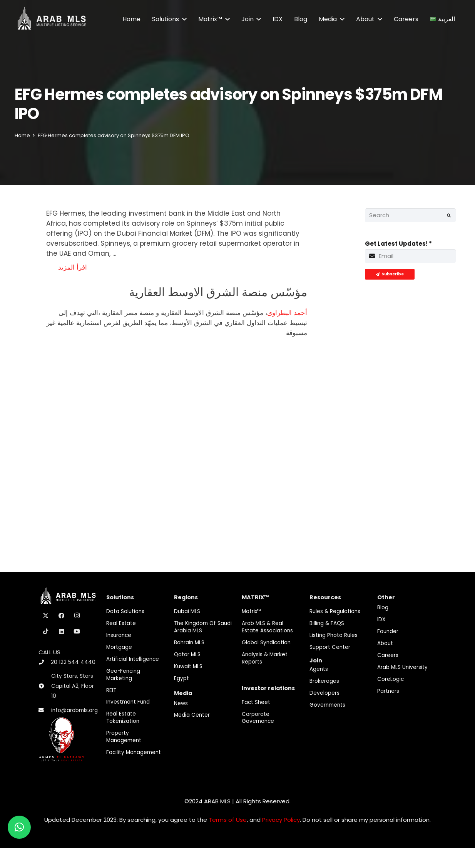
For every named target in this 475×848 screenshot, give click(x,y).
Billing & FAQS (326, 623)
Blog (382, 607)
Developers (324, 693)
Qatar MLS (187, 654)
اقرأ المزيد (72, 267)
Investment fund (128, 702)
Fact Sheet (256, 702)
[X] (45, 615)
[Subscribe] (390, 274)
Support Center (329, 647)
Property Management (123, 736)
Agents (318, 669)
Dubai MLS (187, 611)
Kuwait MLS (188, 666)
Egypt (181, 678)
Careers (387, 655)
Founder (387, 631)
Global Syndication (266, 642)
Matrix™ (251, 611)
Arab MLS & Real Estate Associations (267, 627)
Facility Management (133, 752)
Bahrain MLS (189, 642)
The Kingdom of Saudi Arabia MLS (203, 627)
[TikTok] (45, 631)
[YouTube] (77, 631)
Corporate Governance (258, 718)
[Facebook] (61, 615)
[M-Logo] (52, 19)
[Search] (410, 215)
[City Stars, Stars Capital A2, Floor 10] (44, 686)
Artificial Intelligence (132, 659)
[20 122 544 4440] (44, 662)
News (181, 703)
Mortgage (119, 647)
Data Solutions (125, 611)
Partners (388, 691)
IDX (381, 619)
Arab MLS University (402, 667)
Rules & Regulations (334, 611)
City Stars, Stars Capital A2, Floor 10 (72, 686)
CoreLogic (390, 679)
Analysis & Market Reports (265, 658)
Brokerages (324, 681)
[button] (183, 19)
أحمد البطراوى (287, 312)
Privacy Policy (281, 820)
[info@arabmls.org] (44, 710)
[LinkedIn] (61, 631)
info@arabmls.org (74, 710)
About (385, 643)
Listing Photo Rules (333, 635)
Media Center (192, 715)
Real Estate (121, 623)
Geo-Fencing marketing (123, 674)
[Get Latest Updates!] (410, 256)
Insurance (118, 635)
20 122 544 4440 (73, 662)
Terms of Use (228, 820)
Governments (327, 705)
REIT (111, 690)
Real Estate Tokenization (122, 717)
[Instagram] (77, 615)
